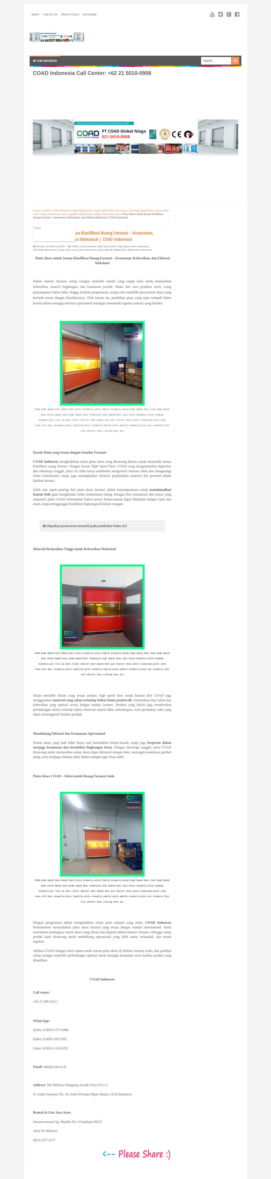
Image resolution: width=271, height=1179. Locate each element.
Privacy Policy (70, 14)
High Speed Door (107, 246)
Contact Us (50, 14)
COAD (74, 246)
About (35, 14)
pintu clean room (67, 250)
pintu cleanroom (88, 250)
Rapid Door (120, 250)
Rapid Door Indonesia (140, 250)
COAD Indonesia (45, 61)
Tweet (37, 228)
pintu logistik (105, 250)
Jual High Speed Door (45, 250)
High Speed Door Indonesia (133, 246)
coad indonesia (87, 246)
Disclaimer (90, 14)
